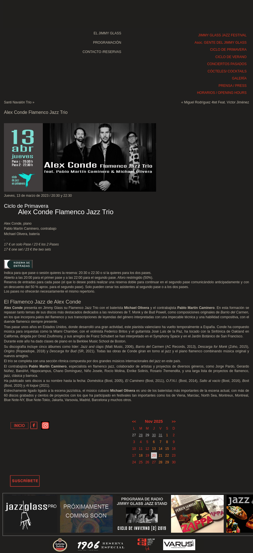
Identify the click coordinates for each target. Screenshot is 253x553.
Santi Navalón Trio (18, 102)
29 (167, 462)
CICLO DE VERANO (231, 57)
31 (160, 435)
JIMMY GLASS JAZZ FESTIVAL (222, 35)
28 (141, 435)
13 (154, 449)
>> (174, 422)
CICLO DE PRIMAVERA (228, 50)
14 (160, 449)
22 (167, 455)
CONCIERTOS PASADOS (227, 64)
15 (167, 449)
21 (160, 455)
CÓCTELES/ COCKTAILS (227, 71)
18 (141, 455)
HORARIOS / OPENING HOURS (222, 93)
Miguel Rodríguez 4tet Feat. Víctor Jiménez (216, 102)
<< (134, 422)
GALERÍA (239, 78)
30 (154, 435)
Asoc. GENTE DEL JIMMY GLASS (220, 43)
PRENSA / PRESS (233, 86)
